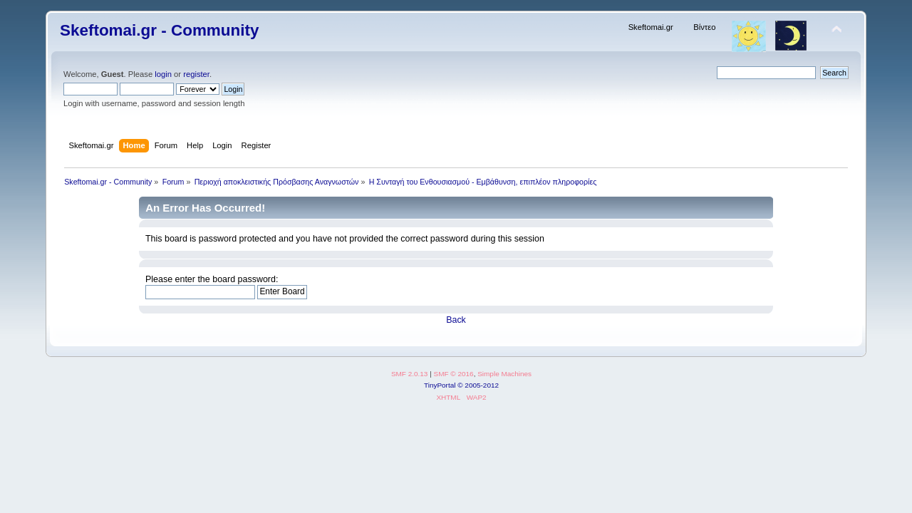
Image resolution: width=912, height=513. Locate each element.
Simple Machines (504, 374)
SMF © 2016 (454, 374)
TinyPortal (440, 385)
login (163, 74)
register (196, 74)
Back (456, 320)
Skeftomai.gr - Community (159, 30)
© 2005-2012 (478, 385)
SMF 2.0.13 (409, 374)
